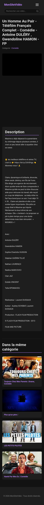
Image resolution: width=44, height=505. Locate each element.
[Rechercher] (37, 11)
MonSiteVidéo (13, 4)
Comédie (15, 48)
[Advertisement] (22, 101)
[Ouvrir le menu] (37, 5)
